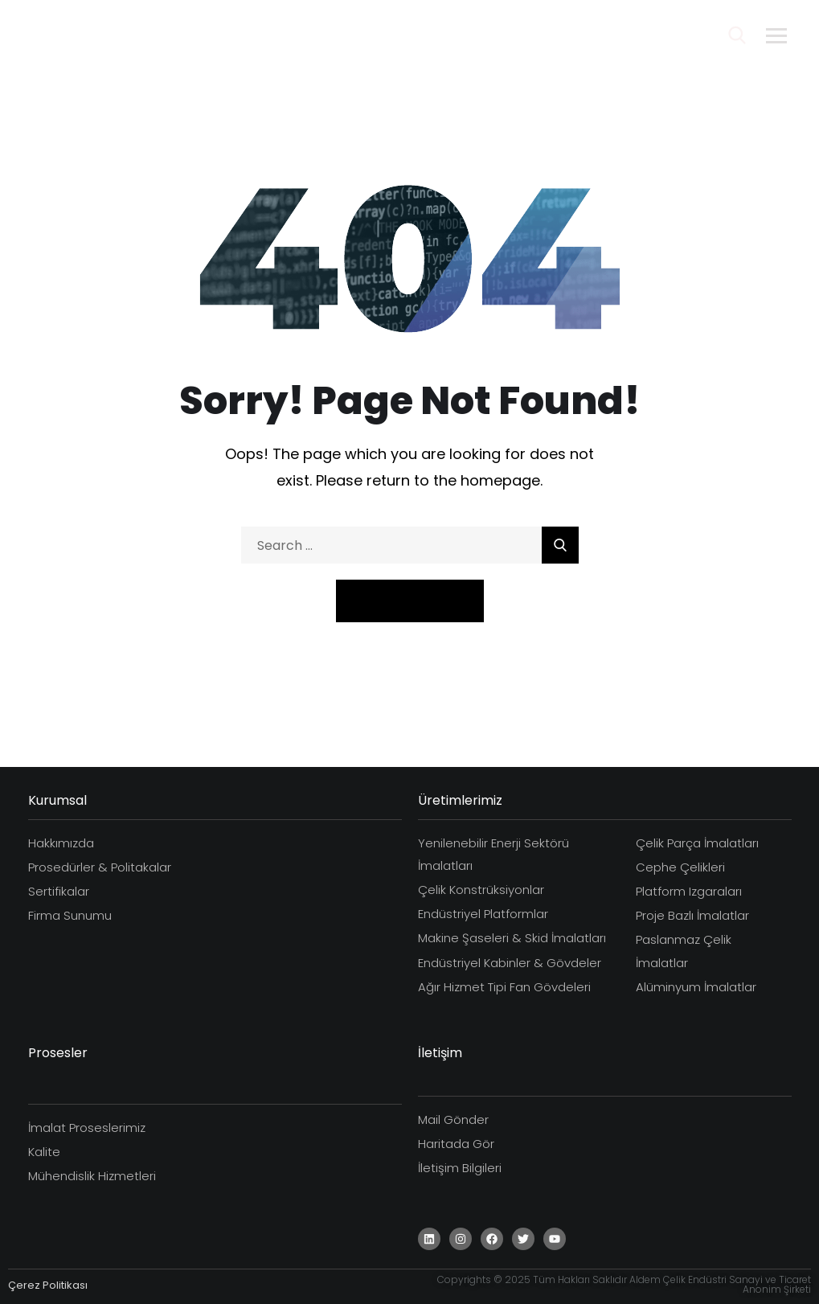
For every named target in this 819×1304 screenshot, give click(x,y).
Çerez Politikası (48, 1285)
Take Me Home (410, 600)
